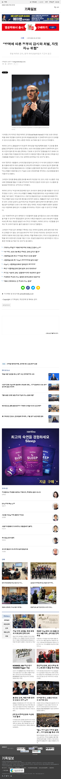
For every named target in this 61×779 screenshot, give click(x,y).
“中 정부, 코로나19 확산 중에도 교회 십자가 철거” (22, 252)
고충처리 (51, 768)
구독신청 (51, 2)
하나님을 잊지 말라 (8, 538)
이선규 (4, 529)
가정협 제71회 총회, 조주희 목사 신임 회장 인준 (22, 364)
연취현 (4, 494)
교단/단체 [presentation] (7, 624)
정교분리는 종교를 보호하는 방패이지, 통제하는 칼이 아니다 (21, 492)
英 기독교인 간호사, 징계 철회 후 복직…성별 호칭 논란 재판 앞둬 (22, 416)
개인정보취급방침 (32, 768)
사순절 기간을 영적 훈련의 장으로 (13, 515)
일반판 (41, 2)
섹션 (4, 2)
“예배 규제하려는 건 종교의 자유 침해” (18, 281)
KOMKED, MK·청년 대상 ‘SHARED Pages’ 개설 (22, 666)
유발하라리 (7, 305)
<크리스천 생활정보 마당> (52, 333)
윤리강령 (5, 770)
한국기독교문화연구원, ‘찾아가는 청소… (12, 583)
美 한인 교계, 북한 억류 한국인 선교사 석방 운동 (23, 699)
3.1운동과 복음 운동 (8, 504)
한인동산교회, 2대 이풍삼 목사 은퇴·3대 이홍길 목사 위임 (48, 666)
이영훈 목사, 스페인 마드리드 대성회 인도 (47, 699)
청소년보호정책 (43, 768)
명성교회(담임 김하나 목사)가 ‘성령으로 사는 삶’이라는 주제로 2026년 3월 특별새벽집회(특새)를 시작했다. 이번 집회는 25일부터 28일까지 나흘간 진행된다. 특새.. (48, 739)
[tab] (6, 620)
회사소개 (4, 768)
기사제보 (23, 768)
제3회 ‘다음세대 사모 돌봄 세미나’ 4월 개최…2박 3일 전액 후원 (48, 633)
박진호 (4, 540)
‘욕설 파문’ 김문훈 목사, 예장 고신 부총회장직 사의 (18, 374)
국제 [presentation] (6, 636)
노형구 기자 (10, 62)
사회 (22, 38)
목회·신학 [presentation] (6, 632)
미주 (46, 2)
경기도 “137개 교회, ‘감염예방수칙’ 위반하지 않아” (22, 273)
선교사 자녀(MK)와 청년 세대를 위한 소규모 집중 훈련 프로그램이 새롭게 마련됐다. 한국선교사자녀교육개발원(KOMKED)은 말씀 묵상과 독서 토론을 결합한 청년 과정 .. (23, 674)
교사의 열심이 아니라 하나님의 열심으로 (15, 549)
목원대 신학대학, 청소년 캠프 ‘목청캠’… (12, 607)
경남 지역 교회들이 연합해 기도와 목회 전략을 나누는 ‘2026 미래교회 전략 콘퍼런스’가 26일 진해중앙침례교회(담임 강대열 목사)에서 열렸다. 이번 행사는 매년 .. (24, 640)
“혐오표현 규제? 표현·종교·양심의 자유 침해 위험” (18, 395)
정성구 (4, 506)
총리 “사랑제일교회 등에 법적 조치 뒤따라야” (20, 268)
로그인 (57, 2)
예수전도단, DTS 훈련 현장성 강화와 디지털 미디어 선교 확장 (21, 406)
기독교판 (34, 2)
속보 (3, 364)
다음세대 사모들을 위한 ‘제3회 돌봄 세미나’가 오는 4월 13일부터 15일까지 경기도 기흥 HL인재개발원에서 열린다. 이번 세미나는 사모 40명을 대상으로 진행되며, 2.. (48, 642)
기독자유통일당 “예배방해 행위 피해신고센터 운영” (22, 247)
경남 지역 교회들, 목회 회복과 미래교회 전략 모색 (23, 632)
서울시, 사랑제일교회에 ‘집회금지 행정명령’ (19, 264)
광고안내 (10, 768)
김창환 (4, 517)
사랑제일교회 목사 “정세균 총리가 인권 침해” (20, 256)
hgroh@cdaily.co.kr (19, 62)
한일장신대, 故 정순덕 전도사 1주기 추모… (41, 607)
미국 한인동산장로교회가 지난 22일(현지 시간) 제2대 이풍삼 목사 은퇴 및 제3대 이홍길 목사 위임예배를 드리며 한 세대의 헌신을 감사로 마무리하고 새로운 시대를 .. (48, 674)
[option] (16, 573)
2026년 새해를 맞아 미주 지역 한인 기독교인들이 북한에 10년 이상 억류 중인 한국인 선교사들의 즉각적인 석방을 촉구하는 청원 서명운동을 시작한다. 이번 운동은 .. (24, 706)
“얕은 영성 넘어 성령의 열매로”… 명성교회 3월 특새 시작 (48, 731)
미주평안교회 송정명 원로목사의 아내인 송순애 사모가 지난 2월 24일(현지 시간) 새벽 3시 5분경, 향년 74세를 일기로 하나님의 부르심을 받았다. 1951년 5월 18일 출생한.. (24, 723)
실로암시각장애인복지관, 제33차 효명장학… (42, 583)
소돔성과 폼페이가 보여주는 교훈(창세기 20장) (17, 526)
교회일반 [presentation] (6, 620)
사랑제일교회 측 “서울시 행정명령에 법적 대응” (21, 260)
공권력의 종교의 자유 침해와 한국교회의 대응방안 (22, 277)
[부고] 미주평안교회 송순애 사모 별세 (23, 715)
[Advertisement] (30, 348)
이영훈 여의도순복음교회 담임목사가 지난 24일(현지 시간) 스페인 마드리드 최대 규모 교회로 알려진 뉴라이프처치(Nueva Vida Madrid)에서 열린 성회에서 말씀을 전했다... (48, 706)
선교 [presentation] (6, 628)
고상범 (4, 551)
